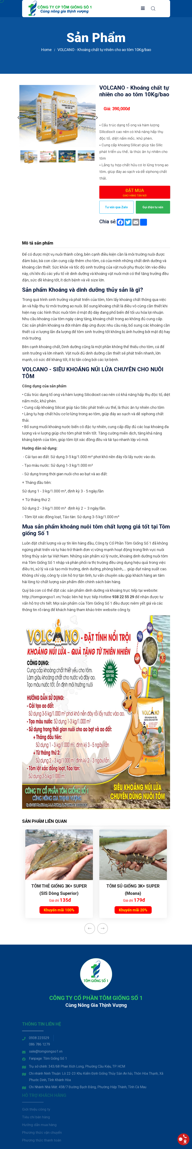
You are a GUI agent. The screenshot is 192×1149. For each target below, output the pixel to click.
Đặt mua (134, 192)
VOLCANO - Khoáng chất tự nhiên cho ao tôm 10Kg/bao (104, 49)
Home (46, 49)
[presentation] (18, 117)
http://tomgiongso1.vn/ (42, 597)
